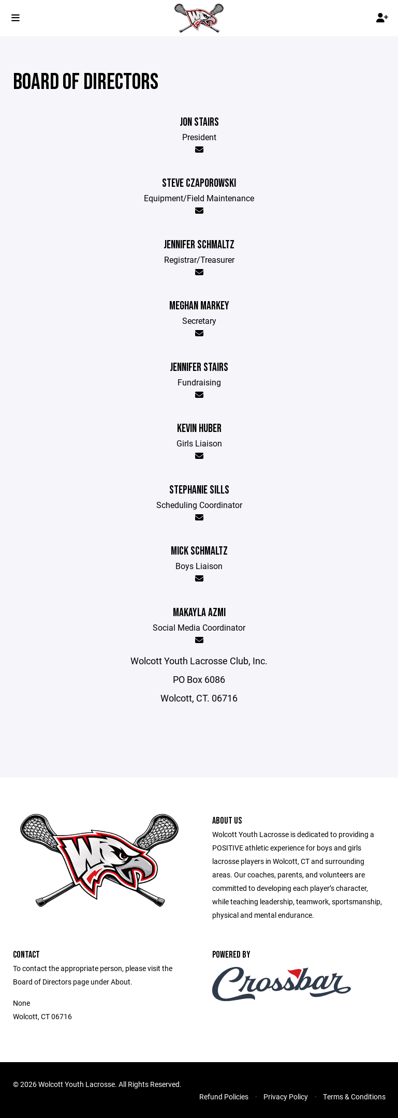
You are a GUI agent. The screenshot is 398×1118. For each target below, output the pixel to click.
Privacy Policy (285, 1096)
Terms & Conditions (354, 1096)
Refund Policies (223, 1096)
